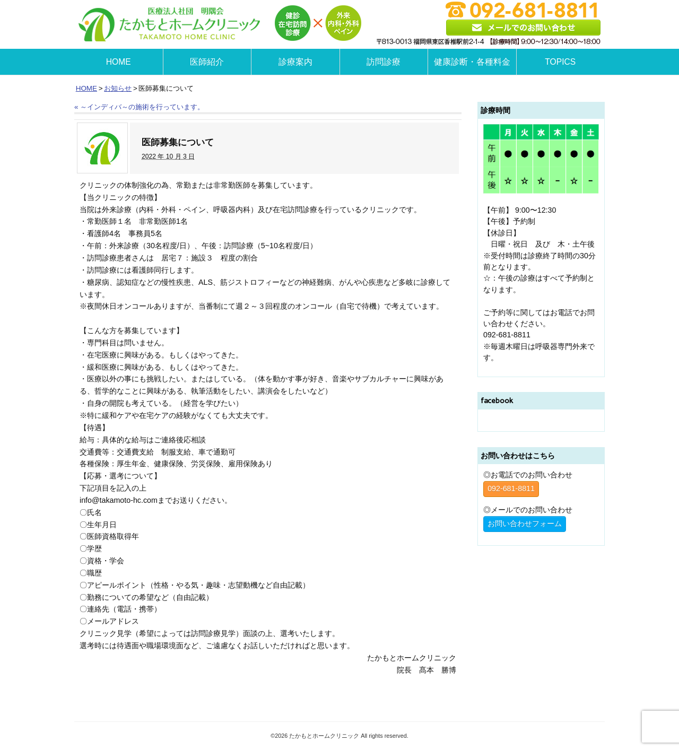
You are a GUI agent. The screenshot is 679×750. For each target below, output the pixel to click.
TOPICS (560, 61)
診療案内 (295, 61)
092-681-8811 (511, 488)
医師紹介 (207, 61)
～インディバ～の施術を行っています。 (139, 107)
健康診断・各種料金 (472, 61)
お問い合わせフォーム (525, 523)
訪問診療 (384, 61)
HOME (118, 61)
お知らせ (118, 88)
